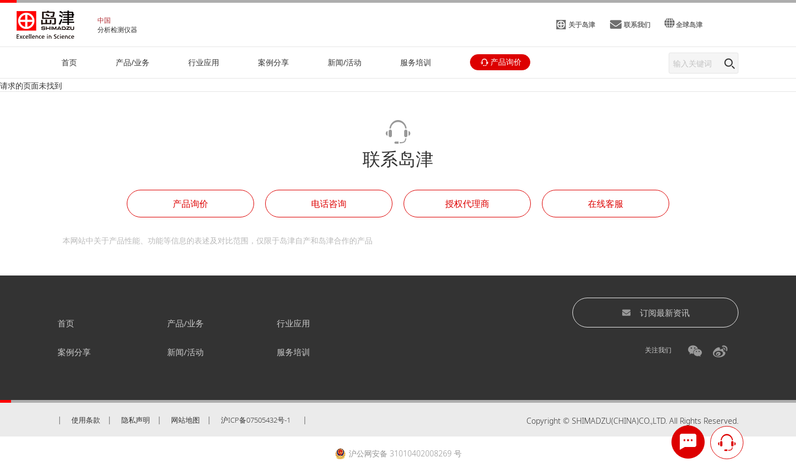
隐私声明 (135, 420)
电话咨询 (329, 203)
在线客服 (605, 203)
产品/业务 (185, 323)
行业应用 (293, 323)
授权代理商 (467, 203)
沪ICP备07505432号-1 (256, 420)
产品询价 (190, 203)
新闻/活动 (185, 351)
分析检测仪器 (117, 29)
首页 (66, 323)
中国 (104, 20)
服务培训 (293, 351)
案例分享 (74, 351)
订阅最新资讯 (656, 312)
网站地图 (185, 420)
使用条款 (85, 420)
